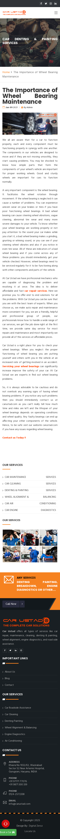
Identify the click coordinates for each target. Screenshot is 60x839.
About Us (10, 672)
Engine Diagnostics (15, 734)
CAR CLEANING (13, 483)
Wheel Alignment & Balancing (20, 728)
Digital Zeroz (36, 826)
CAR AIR (9, 503)
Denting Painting (14, 721)
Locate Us (30, 831)
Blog (7, 678)
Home (6, 72)
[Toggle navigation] (56, 13)
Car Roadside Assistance (18, 708)
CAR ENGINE (11, 510)
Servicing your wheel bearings (20, 366)
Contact (9, 685)
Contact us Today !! (14, 438)
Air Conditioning (13, 741)
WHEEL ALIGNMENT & (17, 497)
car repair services (35, 291)
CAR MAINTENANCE (15, 477)
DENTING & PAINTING (16, 490)
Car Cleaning (11, 714)
